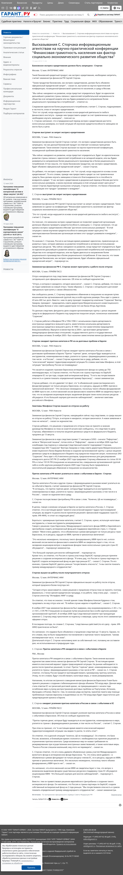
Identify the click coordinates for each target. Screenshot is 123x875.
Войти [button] (104, 8)
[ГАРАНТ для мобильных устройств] (6, 8)
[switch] (35, 15)
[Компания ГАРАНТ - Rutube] (35, 8)
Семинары (74, 2)
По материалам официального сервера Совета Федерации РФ (67, 795)
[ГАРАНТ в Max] (18, 8)
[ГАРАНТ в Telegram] (22, 8)
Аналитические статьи (13, 52)
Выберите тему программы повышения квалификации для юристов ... (14, 260)
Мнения (7, 57)
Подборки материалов (13, 113)
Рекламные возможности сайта (109, 846)
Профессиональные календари (12, 90)
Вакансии (22, 2)
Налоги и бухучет (32, 21)
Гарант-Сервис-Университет (52, 870)
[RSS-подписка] (39, 8)
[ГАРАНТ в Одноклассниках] (31, 8)
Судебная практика (11, 21)
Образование (106, 21)
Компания (6, 2)
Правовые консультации (14, 47)
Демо (61, 2)
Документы (8, 96)
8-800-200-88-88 (89, 830)
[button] (107, 15)
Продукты (37, 2)
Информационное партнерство (11, 102)
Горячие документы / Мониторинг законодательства (13, 40)
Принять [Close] (31, 867)
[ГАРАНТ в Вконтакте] (11, 8)
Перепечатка (116, 795)
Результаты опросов (12, 69)
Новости (7, 32)
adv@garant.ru (89, 846)
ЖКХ (94, 21)
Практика (57, 21)
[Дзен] (15, 8)
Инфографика (9, 74)
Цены (50, 2)
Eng (116, 8)
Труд (66, 21)
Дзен (64, 799)
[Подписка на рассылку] (2, 8)
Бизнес (46, 21)
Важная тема (9, 79)
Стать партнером (93, 2)
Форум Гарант (9, 108)
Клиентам (112, 2)
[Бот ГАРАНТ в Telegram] (27, 8)
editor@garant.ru (90, 839)
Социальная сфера (80, 21)
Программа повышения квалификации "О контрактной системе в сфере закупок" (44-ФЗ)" (13, 190)
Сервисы (7, 84)
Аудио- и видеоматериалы (11, 63)
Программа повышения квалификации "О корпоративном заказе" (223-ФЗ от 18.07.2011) (13, 231)
